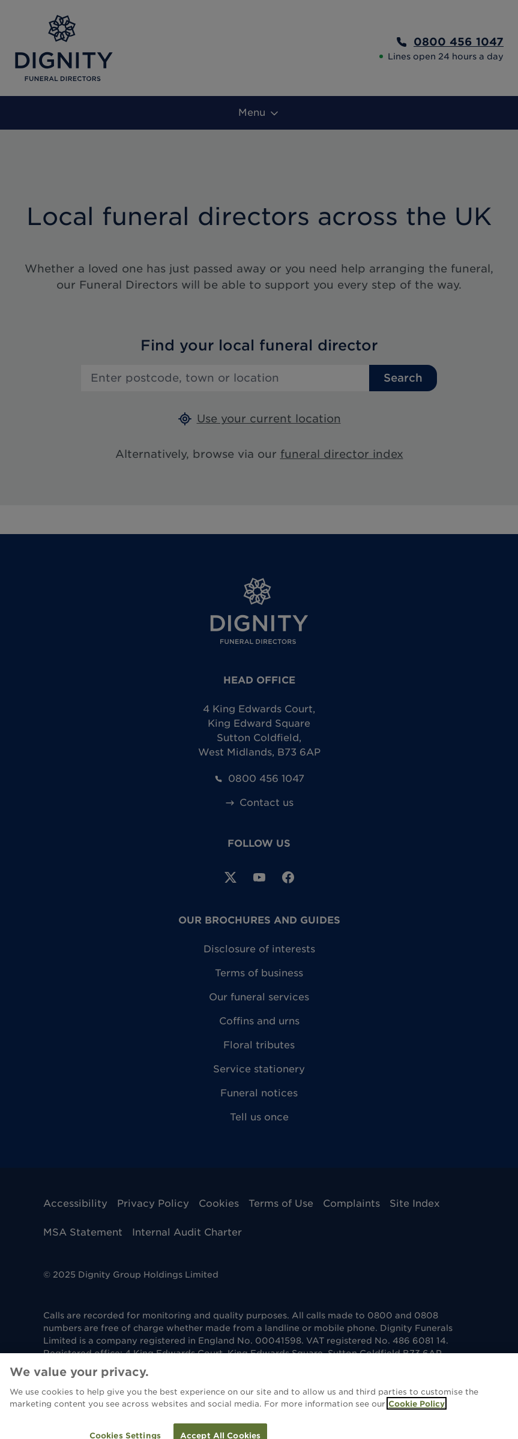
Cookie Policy (416, 1409)
